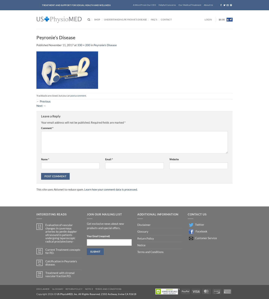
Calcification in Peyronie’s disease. (61, 263)
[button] (208, 19)
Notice (141, 245)
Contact (166, 19)
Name (45, 159)
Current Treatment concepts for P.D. (62, 251)
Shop (97, 19)
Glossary (142, 231)
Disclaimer (144, 224)
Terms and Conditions (150, 252)
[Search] (89, 19)
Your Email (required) (98, 236)
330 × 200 (83, 45)
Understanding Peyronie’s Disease (125, 19)
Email (109, 159)
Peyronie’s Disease (105, 45)
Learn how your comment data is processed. (110, 189)
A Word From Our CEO (144, 5)
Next (41, 105)
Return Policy (145, 238)
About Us (208, 5)
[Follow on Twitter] (224, 5)
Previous (43, 101)
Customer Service (206, 238)
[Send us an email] (228, 5)
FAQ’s (154, 19)
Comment (47, 128)
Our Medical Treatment (189, 5)
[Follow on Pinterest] (231, 5)
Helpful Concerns (167, 5)
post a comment (78, 95)
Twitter (199, 224)
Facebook (201, 231)
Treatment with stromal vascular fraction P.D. (60, 274)
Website (174, 159)
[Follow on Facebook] (221, 5)
